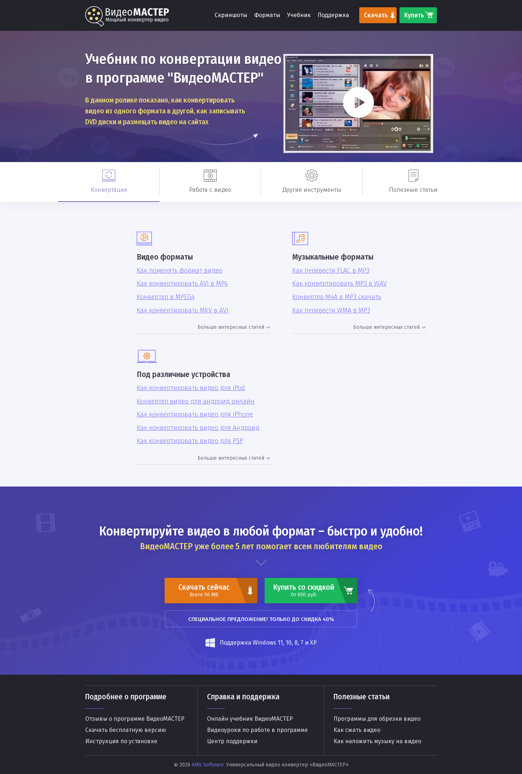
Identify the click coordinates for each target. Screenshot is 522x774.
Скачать (376, 15)
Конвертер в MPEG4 (166, 297)
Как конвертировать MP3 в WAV (339, 283)
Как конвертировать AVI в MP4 (182, 283)
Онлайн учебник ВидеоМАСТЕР (250, 719)
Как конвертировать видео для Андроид (198, 428)
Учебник (299, 15)
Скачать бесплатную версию (125, 730)
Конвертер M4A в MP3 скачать (336, 297)
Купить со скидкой (304, 590)
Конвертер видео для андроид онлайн (195, 401)
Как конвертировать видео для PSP (190, 441)
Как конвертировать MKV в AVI (182, 310)
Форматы (267, 15)
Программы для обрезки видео (377, 719)
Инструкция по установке (121, 741)
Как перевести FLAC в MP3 (330, 270)
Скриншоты (231, 15)
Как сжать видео (357, 730)
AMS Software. (208, 765)
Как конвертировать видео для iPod (191, 388)
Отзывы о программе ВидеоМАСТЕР (135, 719)
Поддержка (333, 15)
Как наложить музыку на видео (377, 741)
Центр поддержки (232, 741)
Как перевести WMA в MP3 (331, 310)
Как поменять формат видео (180, 270)
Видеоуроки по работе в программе (257, 730)
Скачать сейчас (204, 590)
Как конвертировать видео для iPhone (195, 414)
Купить (414, 15)
